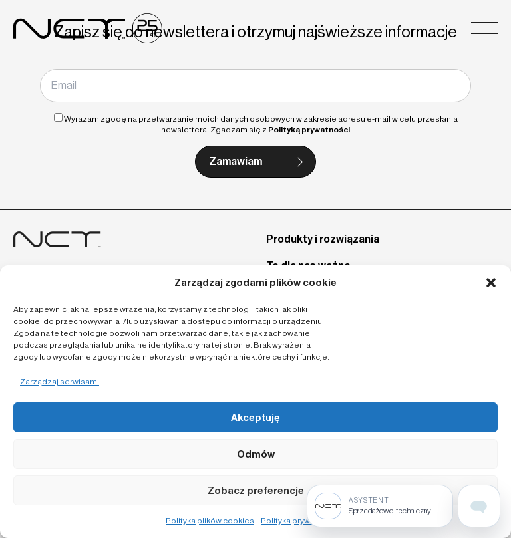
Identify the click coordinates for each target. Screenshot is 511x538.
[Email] (255, 85)
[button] (491, 282)
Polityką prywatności (309, 129)
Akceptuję (255, 418)
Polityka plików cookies (210, 520)
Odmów (256, 454)
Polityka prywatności (300, 520)
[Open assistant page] (479, 506)
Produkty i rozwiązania (322, 239)
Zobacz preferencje (256, 491)
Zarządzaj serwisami (59, 381)
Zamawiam (235, 161)
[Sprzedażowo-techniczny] (380, 506)
